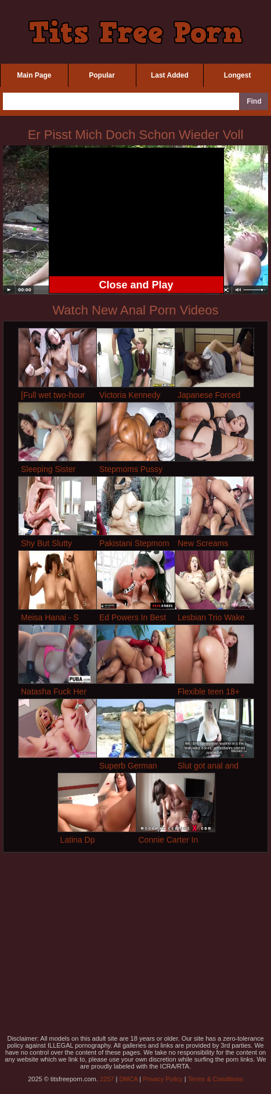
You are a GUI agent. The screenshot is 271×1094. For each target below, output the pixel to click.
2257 (107, 1078)
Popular (102, 75)
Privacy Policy (162, 1078)
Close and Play (136, 285)
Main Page (34, 75)
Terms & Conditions (215, 1078)
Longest (237, 75)
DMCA (128, 1078)
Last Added (170, 75)
